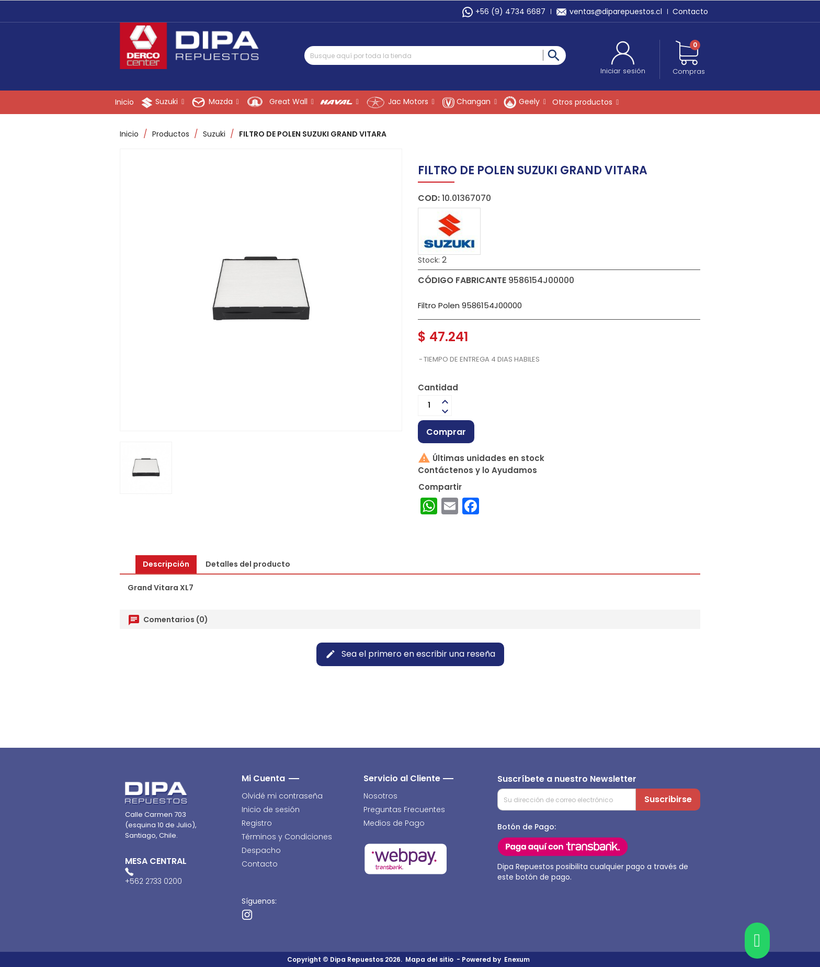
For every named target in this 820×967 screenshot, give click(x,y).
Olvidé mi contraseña (282, 796)
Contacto (690, 11)
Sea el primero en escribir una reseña (410, 654)
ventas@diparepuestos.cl (609, 11)
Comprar (446, 432)
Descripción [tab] (166, 564)
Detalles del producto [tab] (248, 564)
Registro (257, 823)
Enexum (518, 959)
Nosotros (380, 796)
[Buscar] (435, 55)
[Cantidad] (428, 405)
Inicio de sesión (271, 809)
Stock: (429, 260)
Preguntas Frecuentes (404, 809)
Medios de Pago (394, 823)
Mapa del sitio (429, 959)
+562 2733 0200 (153, 881)
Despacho (261, 850)
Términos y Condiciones (287, 836)
